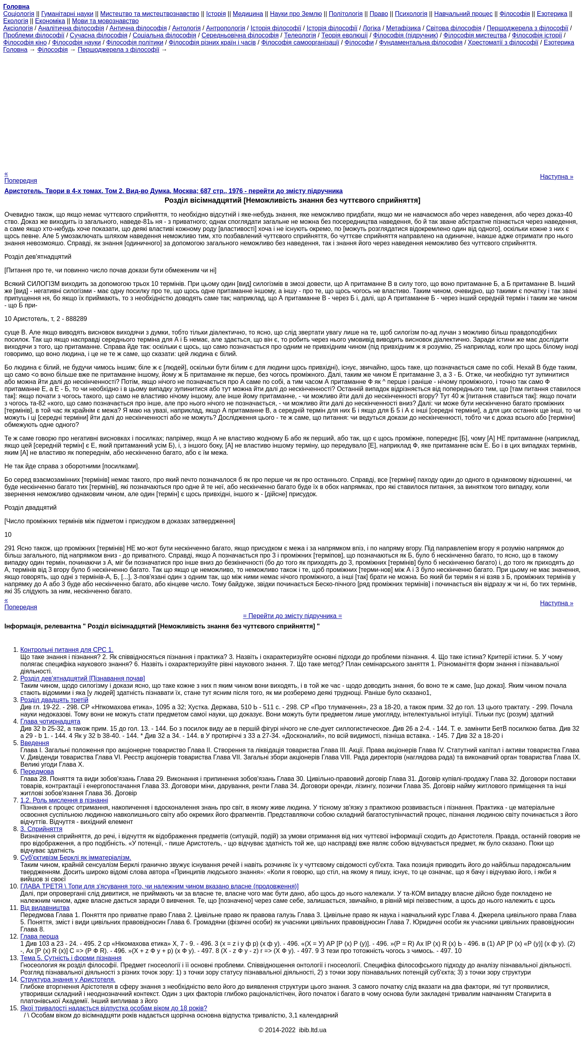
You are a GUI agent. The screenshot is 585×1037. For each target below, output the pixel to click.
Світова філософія (453, 28)
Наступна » (556, 176)
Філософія (514, 13)
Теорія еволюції (345, 35)
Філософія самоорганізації (300, 42)
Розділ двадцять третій (54, 700)
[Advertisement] (292, 109)
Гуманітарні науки (67, 13)
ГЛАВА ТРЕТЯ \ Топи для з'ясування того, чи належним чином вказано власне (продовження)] (159, 886)
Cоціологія (18, 13)
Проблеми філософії (34, 35)
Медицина (248, 13)
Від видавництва (45, 907)
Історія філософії (276, 28)
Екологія (15, 21)
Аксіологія (18, 28)
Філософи (359, 42)
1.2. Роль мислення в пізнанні (64, 800)
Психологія (411, 13)
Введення (34, 743)
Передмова (37, 771)
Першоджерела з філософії (527, 28)
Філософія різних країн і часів (212, 42)
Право (378, 13)
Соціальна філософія (164, 35)
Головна (15, 49)
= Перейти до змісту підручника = (292, 615)
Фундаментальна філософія (420, 42)
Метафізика (403, 28)
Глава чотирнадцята (50, 721)
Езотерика (552, 13)
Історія (216, 13)
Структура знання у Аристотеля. (68, 979)
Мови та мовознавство (105, 21)
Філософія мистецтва (475, 35)
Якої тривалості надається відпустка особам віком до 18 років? (113, 1008)
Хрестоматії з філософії (503, 42)
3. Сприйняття (41, 829)
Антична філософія (138, 28)
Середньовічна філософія (240, 35)
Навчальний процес (463, 13)
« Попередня (20, 177)
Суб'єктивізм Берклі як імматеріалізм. (76, 857)
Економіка (50, 21)
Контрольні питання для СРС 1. (67, 649)
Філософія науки (76, 42)
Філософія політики (134, 42)
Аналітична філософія (71, 28)
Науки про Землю (296, 13)
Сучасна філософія (99, 35)
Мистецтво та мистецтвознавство (149, 13)
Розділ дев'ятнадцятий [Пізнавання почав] (82, 678)
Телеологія (300, 35)
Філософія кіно (25, 42)
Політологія (346, 13)
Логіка (372, 28)
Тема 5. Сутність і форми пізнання (71, 958)
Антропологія (225, 28)
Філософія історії (537, 35)
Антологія (186, 28)
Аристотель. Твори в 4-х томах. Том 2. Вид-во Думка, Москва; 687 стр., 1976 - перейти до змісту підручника (173, 191)
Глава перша (39, 936)
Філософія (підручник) (405, 35)
